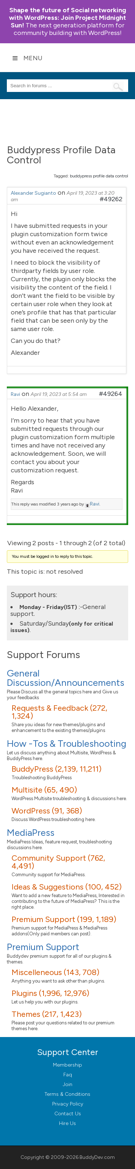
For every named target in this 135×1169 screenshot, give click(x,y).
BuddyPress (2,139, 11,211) (57, 769)
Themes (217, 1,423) (47, 1014)
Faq (67, 1075)
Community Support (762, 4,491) (58, 862)
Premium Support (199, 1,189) (64, 919)
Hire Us (67, 1123)
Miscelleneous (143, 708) (55, 972)
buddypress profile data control (99, 175)
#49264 (110, 394)
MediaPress (30, 832)
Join (67, 1084)
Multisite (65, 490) (44, 790)
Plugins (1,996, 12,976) (50, 993)
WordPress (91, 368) (47, 811)
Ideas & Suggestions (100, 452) (67, 887)
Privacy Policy (67, 1104)
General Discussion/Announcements (65, 677)
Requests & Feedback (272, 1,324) (59, 712)
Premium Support (43, 947)
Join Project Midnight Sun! (67, 17)
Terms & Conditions (67, 1094)
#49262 (111, 199)
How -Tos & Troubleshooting (66, 743)
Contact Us (67, 1114)
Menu (27, 58)
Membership (67, 1065)
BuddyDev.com (97, 1157)
